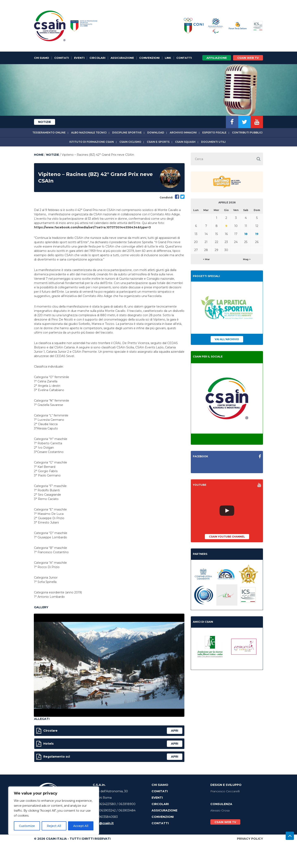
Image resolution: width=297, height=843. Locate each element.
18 (246, 234)
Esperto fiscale (214, 132)
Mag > (247, 259)
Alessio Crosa (220, 810)
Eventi (79, 57)
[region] (53, 810)
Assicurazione (122, 57)
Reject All (54, 826)
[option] (109, 665)
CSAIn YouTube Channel (227, 536)
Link (168, 57)
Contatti (184, 57)
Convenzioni (149, 57)
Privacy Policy (250, 839)
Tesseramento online (49, 132)
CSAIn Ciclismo (130, 141)
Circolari (97, 57)
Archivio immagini (183, 132)
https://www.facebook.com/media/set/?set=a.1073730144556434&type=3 (92, 227)
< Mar (206, 259)
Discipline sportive (127, 132)
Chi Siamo (41, 57)
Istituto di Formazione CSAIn (91, 141)
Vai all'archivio (227, 339)
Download (155, 132)
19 (256, 234)
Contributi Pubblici (247, 132)
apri (174, 730)
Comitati (61, 57)
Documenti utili (213, 141)
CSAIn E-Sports (158, 141)
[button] (258, 159)
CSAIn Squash (185, 141)
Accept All (80, 826)
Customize (27, 826)
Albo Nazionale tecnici (89, 132)
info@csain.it (103, 823)
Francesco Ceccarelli (225, 791)
